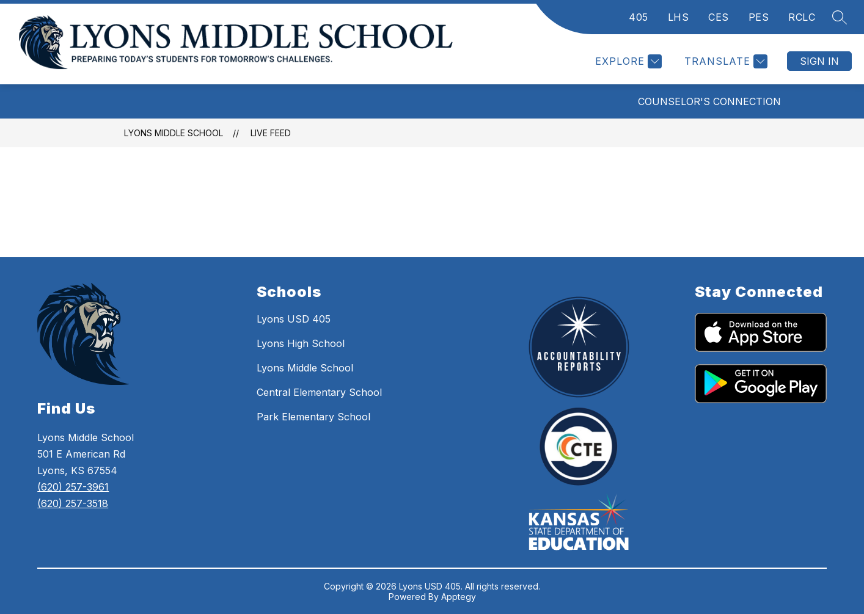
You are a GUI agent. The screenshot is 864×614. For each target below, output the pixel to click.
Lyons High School (301, 343)
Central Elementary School (319, 392)
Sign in (819, 61)
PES (759, 17)
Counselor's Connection (709, 101)
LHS (678, 17)
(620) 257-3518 (72, 503)
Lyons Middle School (173, 133)
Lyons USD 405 (294, 319)
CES (718, 17)
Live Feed (271, 133)
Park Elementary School (313, 417)
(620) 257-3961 (73, 487)
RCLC (801, 17)
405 (638, 17)
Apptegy (458, 596)
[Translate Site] (724, 61)
